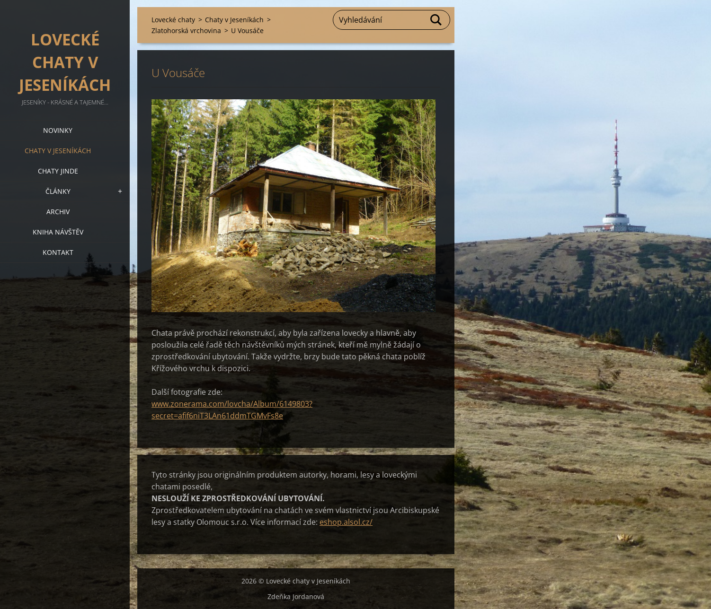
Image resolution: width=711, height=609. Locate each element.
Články (58, 191)
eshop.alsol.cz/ (346, 522)
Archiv (58, 211)
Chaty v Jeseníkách (58, 150)
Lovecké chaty (173, 19)
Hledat (436, 20)
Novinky (57, 130)
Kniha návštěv (58, 231)
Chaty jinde (58, 170)
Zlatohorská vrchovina (186, 30)
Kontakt (58, 252)
